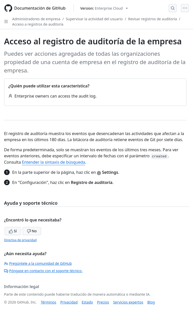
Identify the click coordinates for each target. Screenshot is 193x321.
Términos (48, 302)
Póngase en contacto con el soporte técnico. (43, 270)
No (32, 231)
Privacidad (69, 302)
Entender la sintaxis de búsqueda (53, 162)
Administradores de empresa (36, 18)
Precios (103, 302)
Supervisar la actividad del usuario (94, 18)
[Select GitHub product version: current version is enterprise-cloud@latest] (104, 8)
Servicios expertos (128, 302)
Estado (87, 302)
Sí (13, 231)
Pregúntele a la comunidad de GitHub (38, 263)
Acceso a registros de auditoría (37, 24)
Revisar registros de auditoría (152, 18)
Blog (151, 302)
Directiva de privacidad (20, 240)
